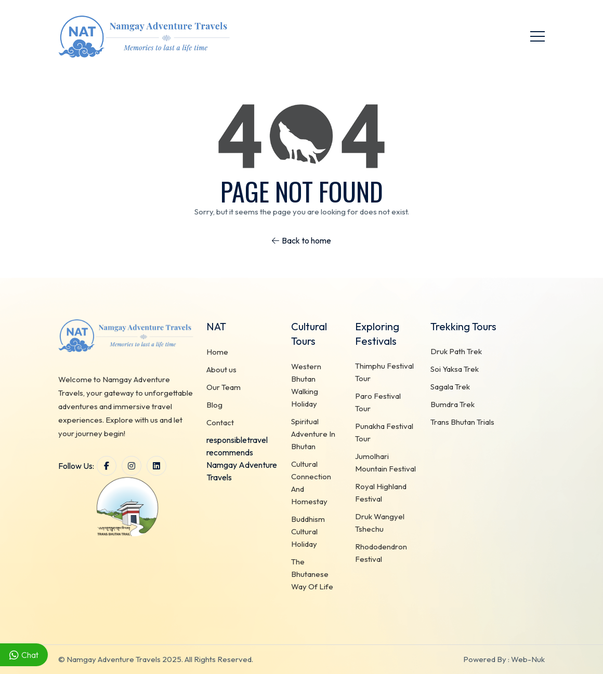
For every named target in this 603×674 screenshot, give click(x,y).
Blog (214, 405)
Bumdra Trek (452, 405)
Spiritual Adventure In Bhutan (313, 433)
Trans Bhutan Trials (462, 422)
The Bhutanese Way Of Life (312, 574)
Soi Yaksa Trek (454, 369)
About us (221, 369)
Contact (220, 422)
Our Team (223, 387)
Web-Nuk (528, 659)
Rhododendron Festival (381, 553)
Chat (23, 655)
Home (217, 352)
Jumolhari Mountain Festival (385, 463)
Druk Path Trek (456, 352)
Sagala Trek (450, 387)
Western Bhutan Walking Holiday (306, 385)
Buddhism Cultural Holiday (308, 531)
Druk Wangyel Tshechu (379, 523)
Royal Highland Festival (381, 493)
